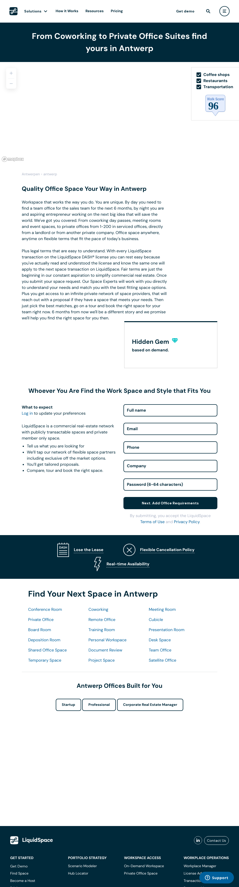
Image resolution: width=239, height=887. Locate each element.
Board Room (39, 629)
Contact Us (216, 840)
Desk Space (160, 640)
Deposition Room (44, 640)
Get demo (185, 11)
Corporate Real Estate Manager (150, 705)
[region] (119, 113)
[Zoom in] (11, 73)
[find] (208, 11)
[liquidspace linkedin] (198, 840)
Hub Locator (78, 873)
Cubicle (156, 619)
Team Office (160, 650)
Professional (99, 705)
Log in (27, 413)
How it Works (67, 11)
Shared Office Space (47, 650)
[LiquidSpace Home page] (13, 11)
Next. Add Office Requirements (170, 503)
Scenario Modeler (82, 866)
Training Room (101, 629)
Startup (68, 705)
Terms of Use (152, 521)
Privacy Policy (187, 521)
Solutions (32, 11)
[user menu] (224, 11)
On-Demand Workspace (144, 866)
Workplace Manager (200, 866)
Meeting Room (162, 609)
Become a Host (22, 881)
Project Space (101, 660)
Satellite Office (162, 660)
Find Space (19, 873)
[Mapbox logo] (13, 159)
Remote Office (101, 619)
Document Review (105, 650)
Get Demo (19, 866)
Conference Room (45, 609)
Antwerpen (31, 174)
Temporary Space (44, 660)
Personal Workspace (107, 640)
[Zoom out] (11, 84)
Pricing (117, 11)
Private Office (41, 619)
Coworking (98, 609)
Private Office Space (141, 873)
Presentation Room (166, 629)
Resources (95, 11)
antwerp (50, 174)
